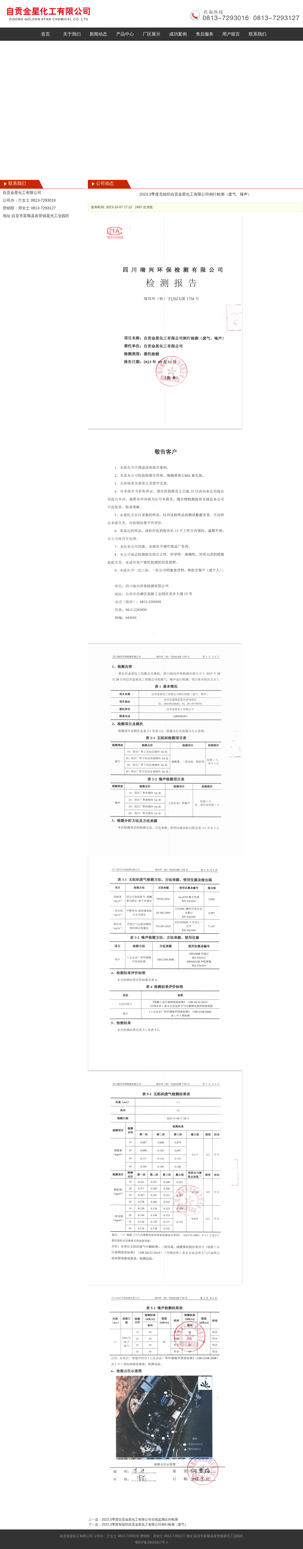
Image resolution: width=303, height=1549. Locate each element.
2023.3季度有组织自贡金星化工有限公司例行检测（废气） (145, 1524)
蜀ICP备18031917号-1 (151, 1542)
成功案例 (178, 34)
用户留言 (231, 34)
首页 (45, 34)
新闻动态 (98, 34)
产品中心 (125, 34)
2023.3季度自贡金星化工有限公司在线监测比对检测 (140, 1519)
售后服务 (204, 34)
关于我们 (72, 34)
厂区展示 (151, 34)
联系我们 (257, 34)
